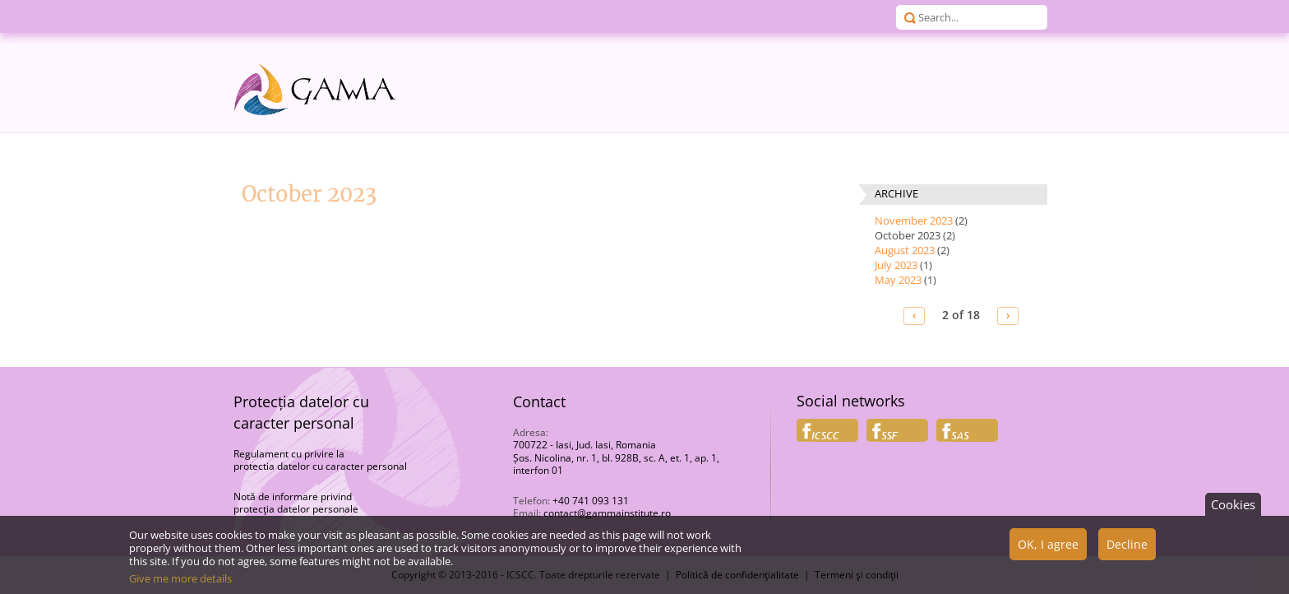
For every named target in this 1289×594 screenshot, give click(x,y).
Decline (1127, 550)
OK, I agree (1048, 550)
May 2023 (898, 279)
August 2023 (905, 250)
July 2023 (896, 265)
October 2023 (907, 235)
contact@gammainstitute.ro (607, 513)
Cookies (1233, 510)
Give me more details (180, 584)
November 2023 (914, 220)
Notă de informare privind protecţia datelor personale (295, 503)
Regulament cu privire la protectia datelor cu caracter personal (320, 460)
